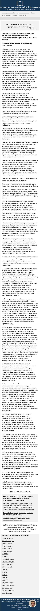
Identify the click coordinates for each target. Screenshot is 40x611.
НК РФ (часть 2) (7, 567)
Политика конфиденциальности (20, 607)
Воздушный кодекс (8, 585)
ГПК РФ (4, 556)
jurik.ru (36, 28)
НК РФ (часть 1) (7, 564)
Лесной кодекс (7, 593)
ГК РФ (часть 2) (7, 546)
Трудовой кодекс (7, 538)
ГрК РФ (4, 572)
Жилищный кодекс (8, 562)
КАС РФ (4, 575)
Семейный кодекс (8, 559)
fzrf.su (20, 609)
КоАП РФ (5, 554)
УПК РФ (4, 580)
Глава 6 (12, 492)
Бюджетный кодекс (8, 582)
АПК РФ (4, 569)
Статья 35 (27, 492)
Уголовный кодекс (8, 541)
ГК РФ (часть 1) (7, 543)
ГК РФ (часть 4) (7, 551)
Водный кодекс (7, 588)
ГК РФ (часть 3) (7, 548)
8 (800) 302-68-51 (26, 27)
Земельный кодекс (8, 590)
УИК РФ (4, 577)
